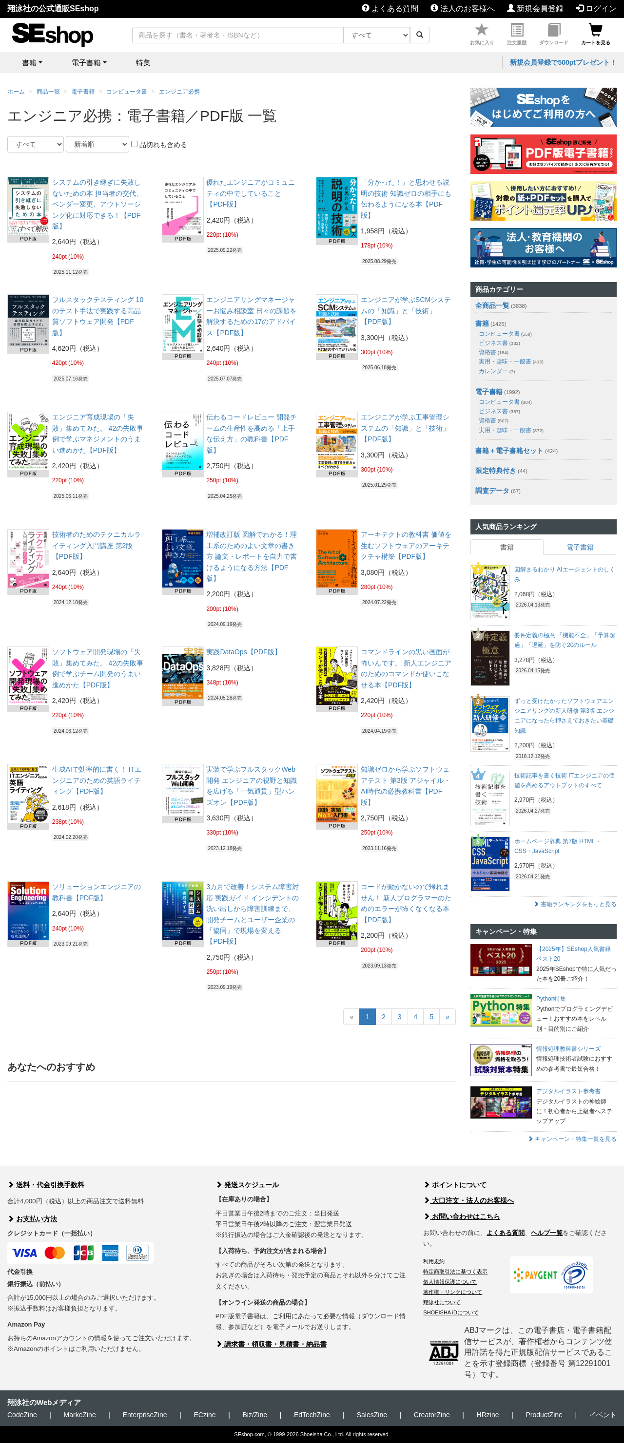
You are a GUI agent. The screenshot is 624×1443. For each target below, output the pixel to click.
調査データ (492, 490)
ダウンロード (553, 34)
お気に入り (482, 34)
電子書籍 (83, 91)
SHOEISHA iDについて (451, 1312)
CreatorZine (432, 1415)
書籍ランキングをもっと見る (575, 904)
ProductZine (544, 1415)
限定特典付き (495, 471)
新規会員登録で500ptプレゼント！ (563, 62)
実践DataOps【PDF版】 (243, 652)
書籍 (482, 323)
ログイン (596, 8)
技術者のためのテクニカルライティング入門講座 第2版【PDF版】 (96, 545)
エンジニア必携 (179, 91)
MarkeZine (80, 1415)
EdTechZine (312, 1415)
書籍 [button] (29, 62)
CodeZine (22, 1415)
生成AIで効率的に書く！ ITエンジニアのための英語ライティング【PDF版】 (97, 780)
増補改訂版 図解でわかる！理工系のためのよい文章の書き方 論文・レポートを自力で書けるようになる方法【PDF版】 (251, 556)
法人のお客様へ (462, 8)
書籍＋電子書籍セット (509, 451)
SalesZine (372, 1415)
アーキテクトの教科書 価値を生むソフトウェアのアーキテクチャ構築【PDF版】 (406, 545)
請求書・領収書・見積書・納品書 (271, 1344)
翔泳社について (442, 1302)
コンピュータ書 (126, 91)
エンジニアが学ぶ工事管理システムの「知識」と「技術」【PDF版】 (405, 428)
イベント (603, 1415)
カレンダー (497, 371)
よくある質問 (390, 8)
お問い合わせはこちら (461, 1216)
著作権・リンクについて (452, 1292)
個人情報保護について (450, 1282)
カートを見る (595, 34)
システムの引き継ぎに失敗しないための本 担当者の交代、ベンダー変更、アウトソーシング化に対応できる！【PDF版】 (97, 204)
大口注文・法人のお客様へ (468, 1200)
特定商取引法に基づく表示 (455, 1271)
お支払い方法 (32, 1219)
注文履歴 (516, 34)
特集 (143, 62)
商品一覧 (48, 91)
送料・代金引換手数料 (45, 1185)
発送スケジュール (247, 1185)
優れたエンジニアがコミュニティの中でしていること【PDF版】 (250, 193)
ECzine (204, 1415)
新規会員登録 (535, 8)
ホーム (16, 91)
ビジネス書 (499, 343)
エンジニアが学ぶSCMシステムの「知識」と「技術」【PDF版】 (406, 310)
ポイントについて (455, 1185)
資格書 (493, 352)
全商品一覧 (492, 305)
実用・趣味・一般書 (511, 361)
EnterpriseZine (145, 1415)
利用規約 (434, 1261)
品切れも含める (159, 145)
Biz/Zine (254, 1415)
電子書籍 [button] (86, 62)
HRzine (488, 1415)
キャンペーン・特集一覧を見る (572, 1139)
